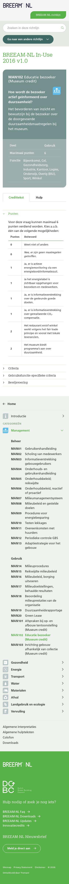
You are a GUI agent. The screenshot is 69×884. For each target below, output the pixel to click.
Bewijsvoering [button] (18, 382)
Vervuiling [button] (14, 711)
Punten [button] (13, 213)
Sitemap (7, 867)
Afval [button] (10, 697)
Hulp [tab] (39, 197)
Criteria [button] (13, 368)
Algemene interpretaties (19, 727)
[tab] (34, 213)
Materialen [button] (14, 690)
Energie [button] (12, 669)
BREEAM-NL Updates (17, 821)
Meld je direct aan (18, 848)
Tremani (25, 872)
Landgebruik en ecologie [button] (24, 704)
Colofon (8, 737)
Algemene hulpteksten (18, 732)
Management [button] (16, 430)
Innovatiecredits (13, 825)
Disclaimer (40, 867)
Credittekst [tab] (16, 197)
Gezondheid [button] (15, 662)
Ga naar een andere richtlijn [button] (25, 39)
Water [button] (11, 683)
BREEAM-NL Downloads (19, 816)
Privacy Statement (23, 867)
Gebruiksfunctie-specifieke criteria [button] (32, 375)
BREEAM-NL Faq (14, 812)
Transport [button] (13, 676)
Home (12, 404)
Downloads (10, 743)
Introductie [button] (18, 416)
